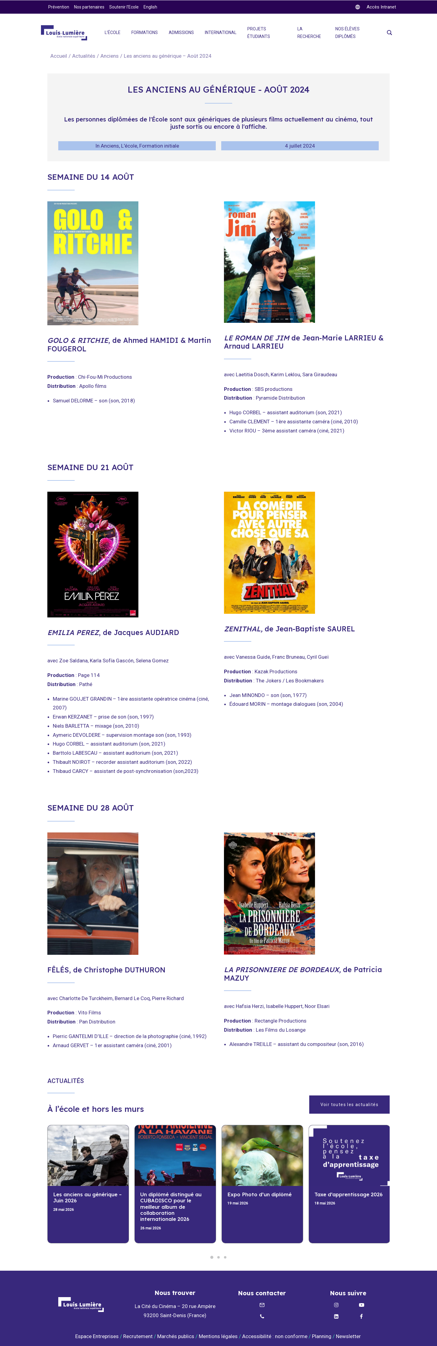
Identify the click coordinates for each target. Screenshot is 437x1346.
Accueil (58, 56)
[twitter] (375, 7)
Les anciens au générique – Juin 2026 (87, 1197)
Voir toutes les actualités (349, 1104)
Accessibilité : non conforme (274, 1336)
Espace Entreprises (97, 1336)
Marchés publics (175, 1336)
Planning (321, 1336)
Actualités (83, 56)
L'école (129, 146)
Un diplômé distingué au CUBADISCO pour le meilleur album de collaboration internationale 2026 (171, 1206)
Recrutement (138, 1336)
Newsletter (349, 1336)
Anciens (109, 56)
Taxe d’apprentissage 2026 (348, 1194)
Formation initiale (159, 146)
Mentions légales (218, 1336)
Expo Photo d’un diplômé (259, 1194)
